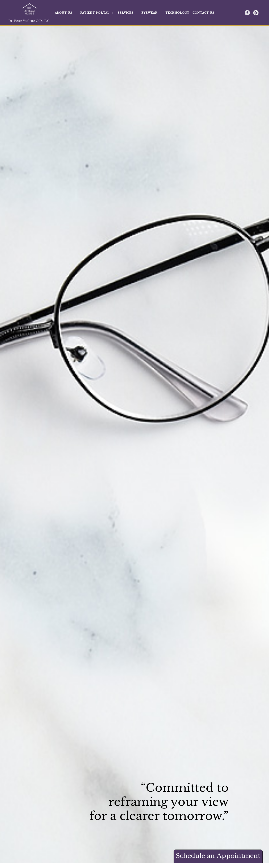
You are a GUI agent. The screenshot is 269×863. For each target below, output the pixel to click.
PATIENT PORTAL (94, 12)
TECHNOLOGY (177, 12)
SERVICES (125, 12)
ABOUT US (63, 12)
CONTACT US (203, 12)
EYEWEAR (149, 12)
